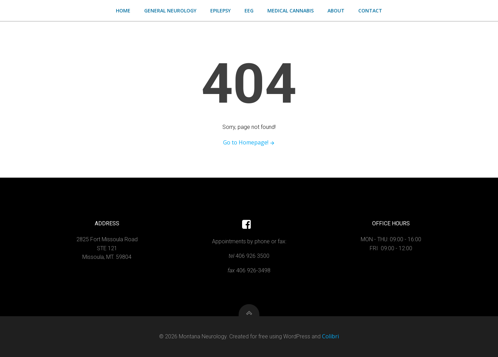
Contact (370, 10)
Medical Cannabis (290, 10)
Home (123, 10)
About (336, 10)
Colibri (330, 336)
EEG (249, 10)
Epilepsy (220, 10)
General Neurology (170, 10)
